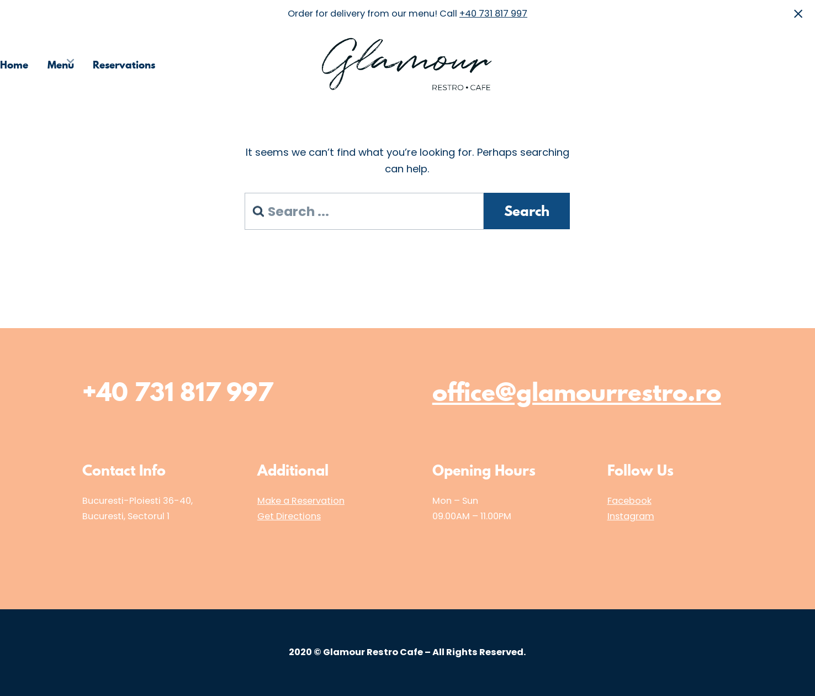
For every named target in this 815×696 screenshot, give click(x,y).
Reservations (124, 64)
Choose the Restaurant (653, 64)
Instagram (630, 516)
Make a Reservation (301, 500)
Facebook (629, 500)
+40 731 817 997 (493, 13)
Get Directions (289, 516)
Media (742, 64)
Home (14, 64)
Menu (60, 64)
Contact (796, 64)
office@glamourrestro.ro (576, 392)
